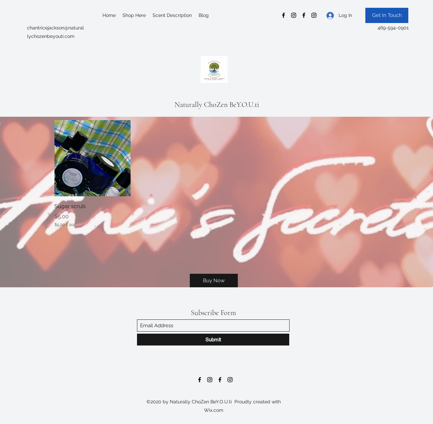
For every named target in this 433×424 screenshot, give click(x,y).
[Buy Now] (214, 280)
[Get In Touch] (386, 15)
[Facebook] (283, 15)
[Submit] (213, 339)
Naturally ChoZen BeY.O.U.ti (217, 104)
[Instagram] (293, 15)
